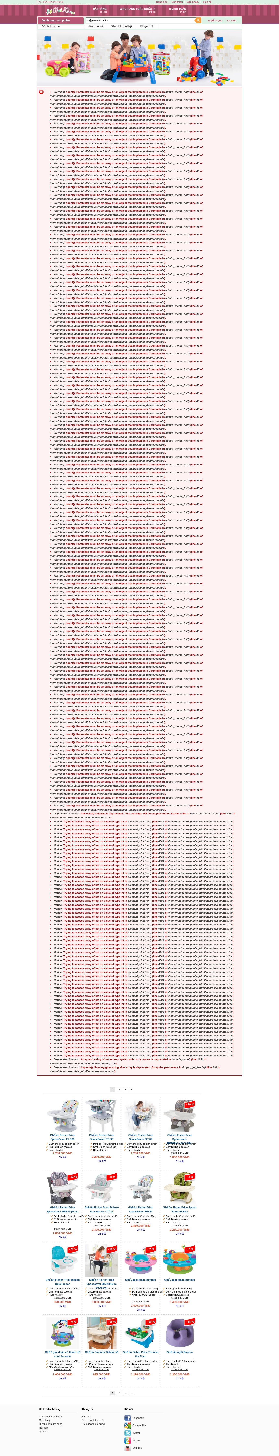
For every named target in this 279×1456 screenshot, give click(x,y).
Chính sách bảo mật (93, 1420)
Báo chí (86, 1416)
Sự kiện (231, 20)
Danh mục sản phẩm (56, 20)
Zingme (137, 1440)
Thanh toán (177, 8)
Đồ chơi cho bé (51, 26)
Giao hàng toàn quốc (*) (137, 8)
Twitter (136, 1433)
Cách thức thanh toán (51, 1416)
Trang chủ (161, 2)
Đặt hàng (100, 8)
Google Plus (139, 1425)
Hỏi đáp (43, 1427)
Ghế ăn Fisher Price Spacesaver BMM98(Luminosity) (179, 1138)
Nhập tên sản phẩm (97, 20)
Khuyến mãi (147, 26)
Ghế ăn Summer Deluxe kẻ (101, 1352)
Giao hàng (45, 1420)
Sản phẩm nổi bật (121, 26)
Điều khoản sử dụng (93, 1424)
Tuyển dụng (215, 20)
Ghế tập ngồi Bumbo (180, 1352)
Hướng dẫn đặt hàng (50, 1424)
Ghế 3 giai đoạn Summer (140, 1279)
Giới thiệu (177, 2)
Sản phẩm (193, 2)
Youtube (137, 1448)
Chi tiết (62, 1157)
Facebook (138, 1418)
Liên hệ (207, 2)
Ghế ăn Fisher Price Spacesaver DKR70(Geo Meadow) (101, 1283)
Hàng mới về (95, 26)
